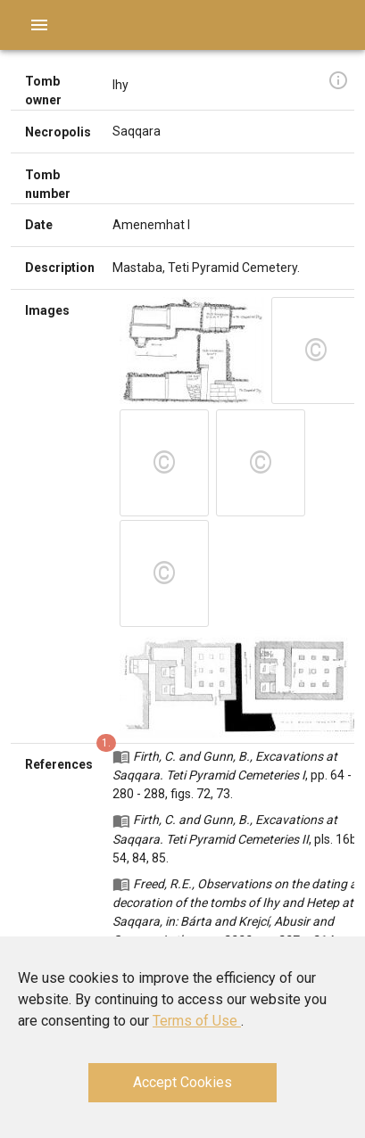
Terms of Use (197, 1020)
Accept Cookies (182, 1082)
